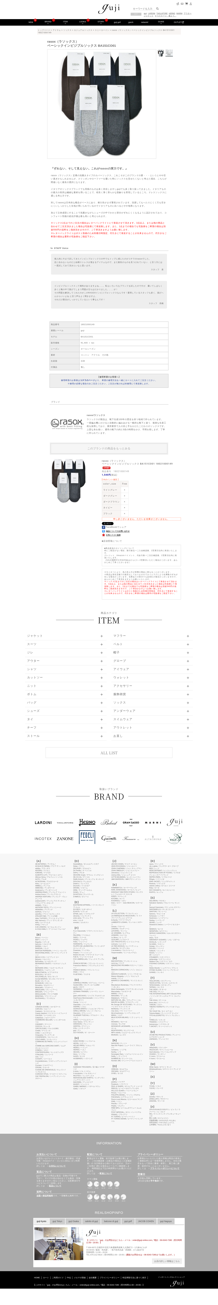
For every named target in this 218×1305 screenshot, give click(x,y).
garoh (130, 22)
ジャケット (149, 16)
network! (144, 22)
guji (145, 13)
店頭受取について (112, 541)
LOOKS (82, 22)
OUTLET (179, 22)
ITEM (65, 22)
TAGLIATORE (162, 13)
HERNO (172, 13)
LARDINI (151, 13)
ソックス (67, 30)
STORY (101, 22)
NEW (30, 22)
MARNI (179, 13)
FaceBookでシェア (114, 527)
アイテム (57, 30)
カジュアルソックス (83, 30)
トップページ (44, 30)
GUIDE (161, 22)
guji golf (117, 22)
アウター (188, 13)
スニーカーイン (102, 30)
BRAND (48, 22)
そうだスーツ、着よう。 (165, 16)
